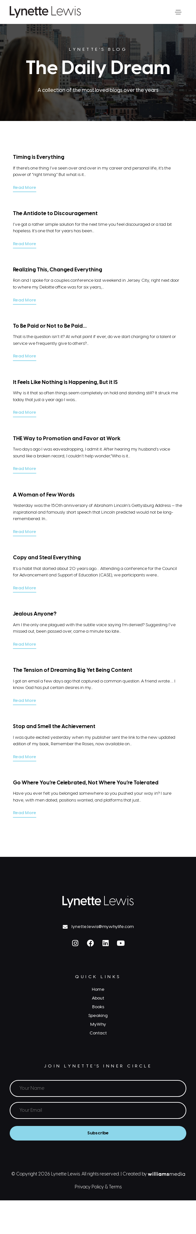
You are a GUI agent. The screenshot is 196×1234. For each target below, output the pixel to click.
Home (98, 989)
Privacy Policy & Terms (98, 1187)
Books (98, 1007)
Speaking (98, 1015)
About (98, 998)
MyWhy (98, 1024)
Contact (98, 1033)
